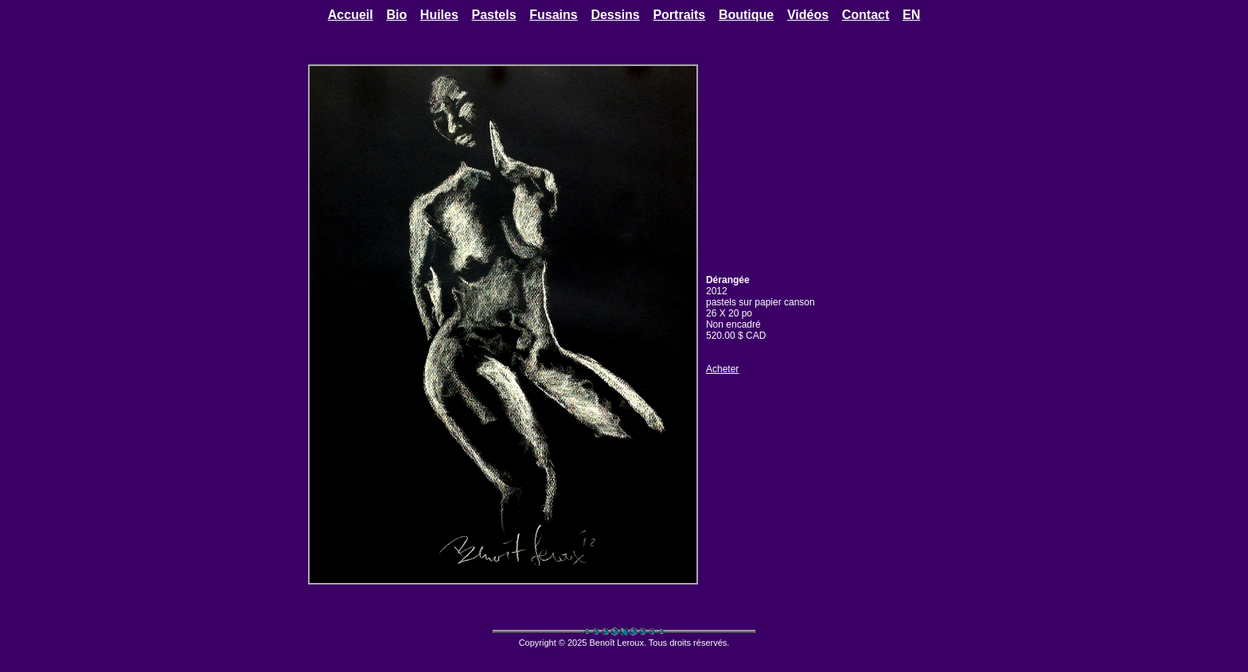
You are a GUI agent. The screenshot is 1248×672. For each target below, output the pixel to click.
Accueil (350, 14)
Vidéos (808, 14)
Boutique (746, 14)
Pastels (494, 14)
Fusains (553, 14)
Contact (866, 14)
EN (911, 14)
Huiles (439, 14)
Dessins (615, 14)
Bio (396, 14)
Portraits (679, 14)
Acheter (722, 369)
